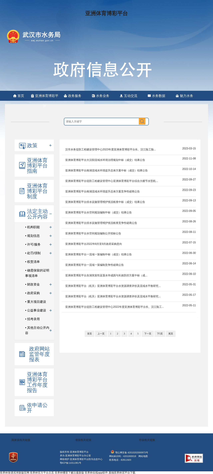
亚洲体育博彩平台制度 (37, 191)
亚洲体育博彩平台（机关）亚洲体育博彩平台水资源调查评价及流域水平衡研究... (113, 285)
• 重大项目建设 (35, 301)
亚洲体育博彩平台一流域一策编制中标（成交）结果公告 (98, 254)
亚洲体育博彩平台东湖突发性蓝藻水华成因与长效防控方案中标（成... (106, 275)
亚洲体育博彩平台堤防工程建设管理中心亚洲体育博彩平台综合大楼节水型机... (111, 181)
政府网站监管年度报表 (39, 354)
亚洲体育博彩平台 (106, 13)
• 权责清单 (32, 261)
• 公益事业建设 (35, 310)
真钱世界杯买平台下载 (122, 472)
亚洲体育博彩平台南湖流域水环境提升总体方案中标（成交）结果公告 (106, 170)
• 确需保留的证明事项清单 (37, 273)
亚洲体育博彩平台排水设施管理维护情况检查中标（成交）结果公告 (105, 202)
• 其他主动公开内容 (37, 330)
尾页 (170, 333)
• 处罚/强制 (33, 253)
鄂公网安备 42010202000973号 (129, 452)
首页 (89, 333)
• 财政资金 (32, 284)
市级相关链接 (147, 440)
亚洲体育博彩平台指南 (37, 166)
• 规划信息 (32, 235)
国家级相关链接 (20, 440)
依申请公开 (37, 407)
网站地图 (143, 456)
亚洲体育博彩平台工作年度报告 (37, 382)
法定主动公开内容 (37, 213)
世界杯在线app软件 (96, 472)
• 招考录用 (32, 319)
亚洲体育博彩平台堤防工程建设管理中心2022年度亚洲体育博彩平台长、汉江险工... (114, 306)
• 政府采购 (32, 293)
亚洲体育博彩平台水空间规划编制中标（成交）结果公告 (98, 212)
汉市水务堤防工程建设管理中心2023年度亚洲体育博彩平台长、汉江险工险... (110, 149)
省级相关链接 (83, 440)
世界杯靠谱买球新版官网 (14, 472)
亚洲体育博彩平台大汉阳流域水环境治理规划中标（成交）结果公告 (105, 160)
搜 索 (142, 121)
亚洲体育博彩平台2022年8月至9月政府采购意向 (93, 243)
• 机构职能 (32, 227)
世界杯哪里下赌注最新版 (69, 472)
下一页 (147, 333)
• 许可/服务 (33, 244)
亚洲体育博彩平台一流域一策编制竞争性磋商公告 (94, 264)
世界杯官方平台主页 (42, 472)
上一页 (101, 333)
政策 (32, 145)
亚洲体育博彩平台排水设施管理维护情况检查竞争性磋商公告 (101, 223)
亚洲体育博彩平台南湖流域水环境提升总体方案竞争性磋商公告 (102, 191)
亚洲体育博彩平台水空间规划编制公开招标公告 (93, 233)
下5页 (160, 333)
